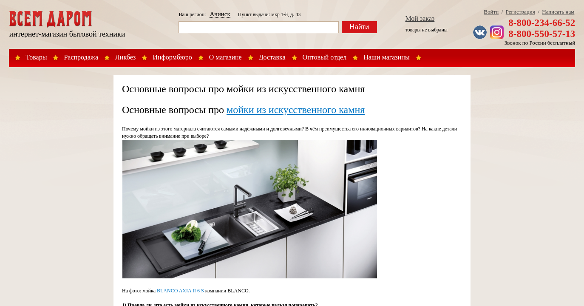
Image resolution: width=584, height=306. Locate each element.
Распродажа (81, 57)
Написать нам (558, 11)
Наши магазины (386, 57)
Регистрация (520, 11)
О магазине (225, 57)
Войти (491, 11)
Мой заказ (420, 18)
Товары (36, 57)
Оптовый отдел (325, 57)
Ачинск (220, 14)
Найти (359, 27)
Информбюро (172, 57)
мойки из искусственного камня (296, 109)
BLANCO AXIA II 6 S (180, 291)
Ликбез (125, 57)
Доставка (272, 57)
